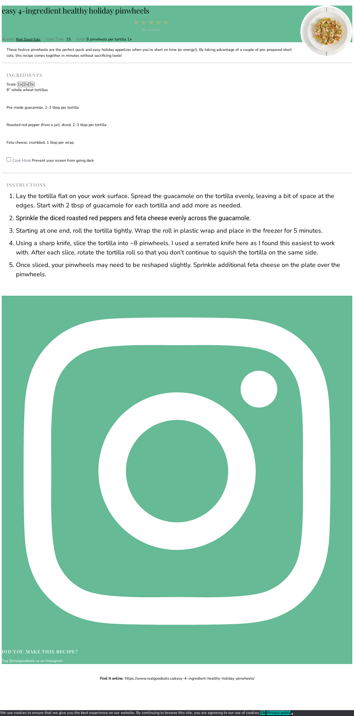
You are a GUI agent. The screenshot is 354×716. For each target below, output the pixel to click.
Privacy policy (279, 712)
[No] (292, 714)
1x (20, 84)
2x (26, 84)
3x (31, 84)
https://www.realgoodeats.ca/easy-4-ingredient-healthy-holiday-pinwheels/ (189, 678)
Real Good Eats (29, 39)
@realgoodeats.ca (24, 660)
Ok (263, 712)
